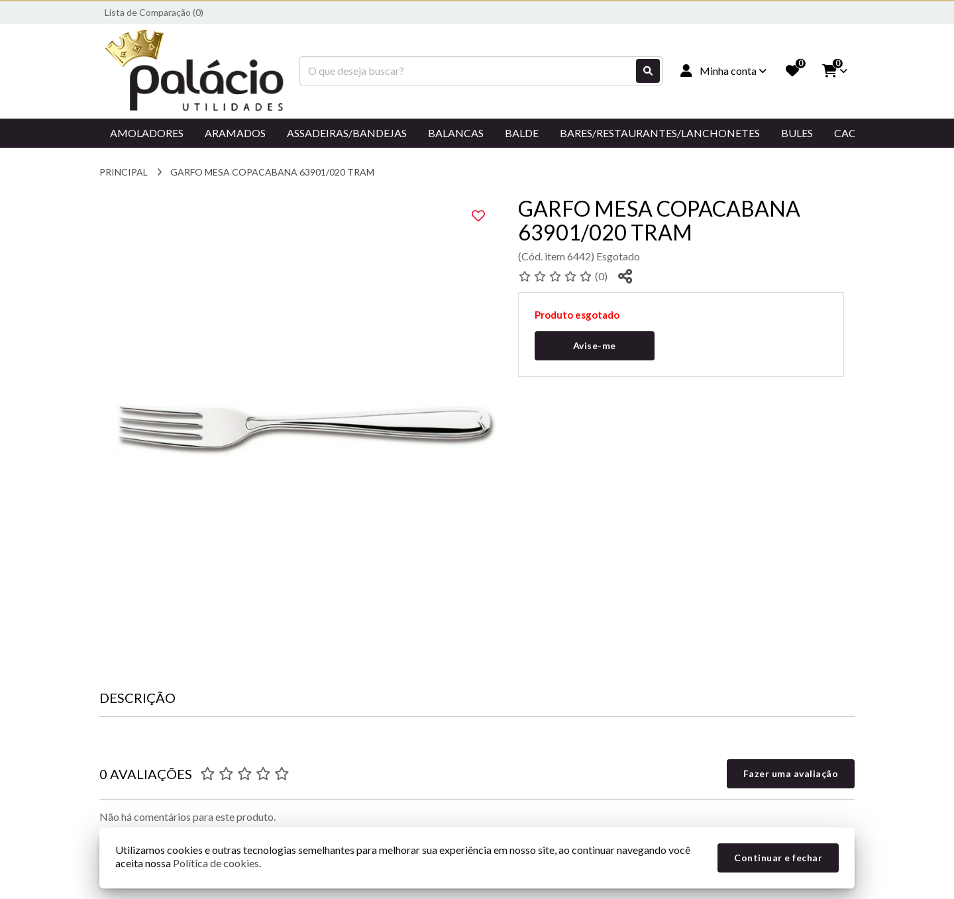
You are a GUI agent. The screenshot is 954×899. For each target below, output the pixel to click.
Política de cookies (216, 863)
